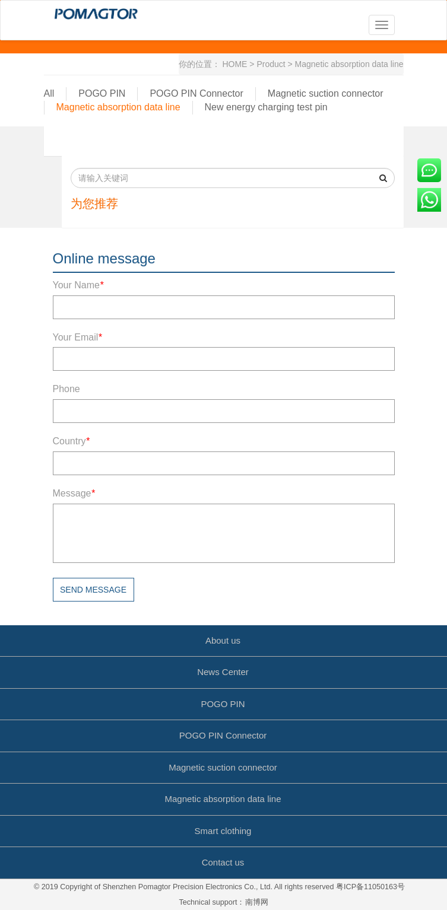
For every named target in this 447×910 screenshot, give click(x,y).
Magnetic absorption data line (349, 64)
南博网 (256, 902)
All (49, 93)
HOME (234, 64)
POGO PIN (101, 93)
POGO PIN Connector (196, 93)
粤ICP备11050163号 (370, 887)
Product (270, 64)
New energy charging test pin (266, 107)
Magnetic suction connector (325, 93)
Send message (93, 589)
